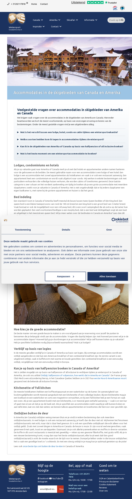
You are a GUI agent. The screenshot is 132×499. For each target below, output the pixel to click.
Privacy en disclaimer (109, 481)
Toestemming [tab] (23, 229)
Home (34, 4)
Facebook (43, 478)
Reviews (103, 487)
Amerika (53, 20)
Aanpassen (65, 276)
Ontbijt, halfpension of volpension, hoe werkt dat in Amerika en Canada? (75, 375)
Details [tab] (66, 229)
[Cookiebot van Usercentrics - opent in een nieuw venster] (114, 220)
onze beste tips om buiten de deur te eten (43, 446)
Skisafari (71, 20)
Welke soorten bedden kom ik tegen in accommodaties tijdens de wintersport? (60, 139)
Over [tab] (109, 229)
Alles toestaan (107, 276)
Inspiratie (37, 26)
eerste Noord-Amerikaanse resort (110, 378)
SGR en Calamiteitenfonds (111, 478)
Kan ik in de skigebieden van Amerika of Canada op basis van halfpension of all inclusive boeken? (70, 146)
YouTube (55, 478)
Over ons (103, 491)
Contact (44, 4)
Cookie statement (107, 484)
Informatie (89, 20)
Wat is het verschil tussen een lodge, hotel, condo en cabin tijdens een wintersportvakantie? (67, 132)
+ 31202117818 (18, 4)
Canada (36, 20)
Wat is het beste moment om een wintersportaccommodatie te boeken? (57, 153)
